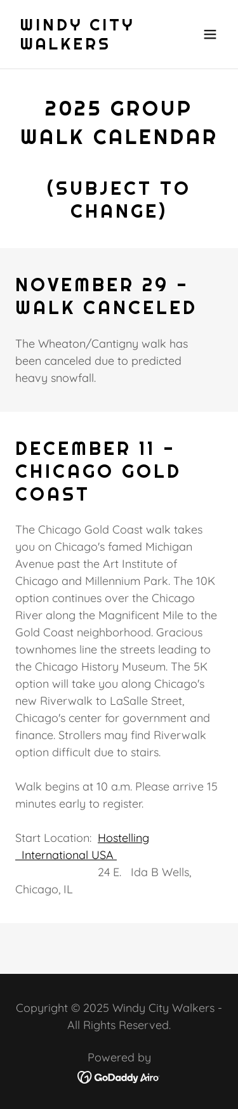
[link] (87, 45)
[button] (210, 34)
